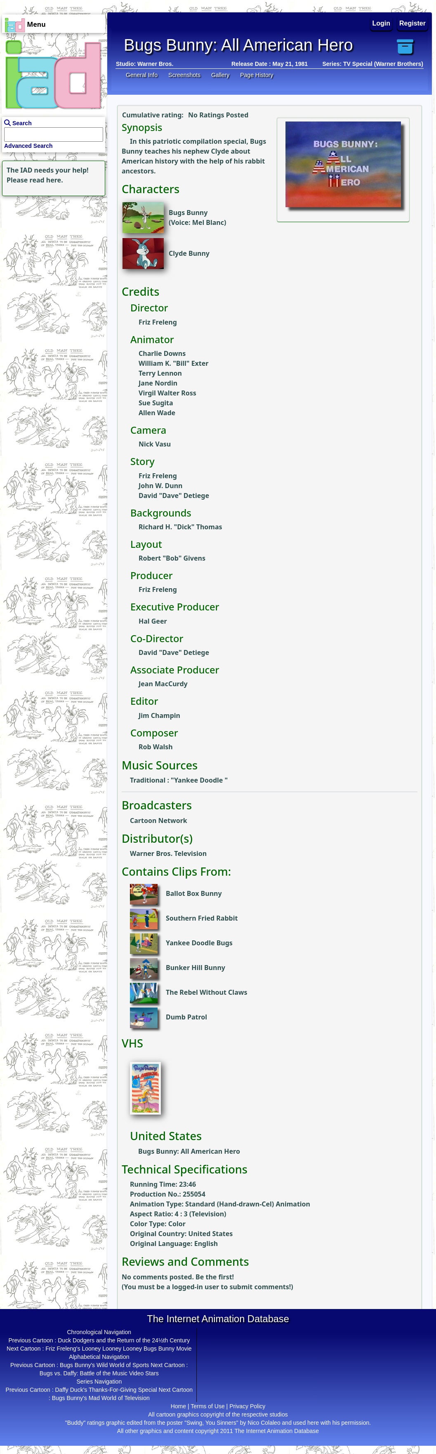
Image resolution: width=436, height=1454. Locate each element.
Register (412, 23)
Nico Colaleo (263, 1422)
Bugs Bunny (188, 212)
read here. (46, 180)
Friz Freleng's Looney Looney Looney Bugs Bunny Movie (118, 1348)
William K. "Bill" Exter (174, 363)
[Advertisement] (51, 249)
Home (178, 1406)
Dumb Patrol (186, 1017)
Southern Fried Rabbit (202, 918)
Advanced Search (28, 146)
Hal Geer (153, 621)
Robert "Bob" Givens (172, 558)
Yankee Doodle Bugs (199, 942)
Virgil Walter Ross (167, 392)
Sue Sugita (156, 402)
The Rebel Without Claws (206, 992)
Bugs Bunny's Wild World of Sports (104, 1365)
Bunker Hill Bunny (195, 967)
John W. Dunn (161, 485)
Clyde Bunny (189, 253)
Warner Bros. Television (168, 853)
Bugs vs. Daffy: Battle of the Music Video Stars (99, 1373)
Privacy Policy (247, 1406)
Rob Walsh (156, 746)
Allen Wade (157, 412)
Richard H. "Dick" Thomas (180, 526)
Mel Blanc (208, 222)
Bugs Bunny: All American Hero (189, 1151)
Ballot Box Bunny (194, 893)
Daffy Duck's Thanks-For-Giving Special (106, 1389)
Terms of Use (207, 1406)
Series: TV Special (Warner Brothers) (372, 64)
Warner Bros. (155, 64)
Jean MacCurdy (163, 683)
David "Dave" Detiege (174, 495)
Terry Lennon (160, 373)
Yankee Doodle (199, 780)
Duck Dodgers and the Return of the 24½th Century (124, 1340)
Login (381, 23)
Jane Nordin (158, 383)
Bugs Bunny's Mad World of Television (101, 1398)
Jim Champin (159, 715)
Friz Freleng (158, 322)
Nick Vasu (155, 444)
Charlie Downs (162, 353)
